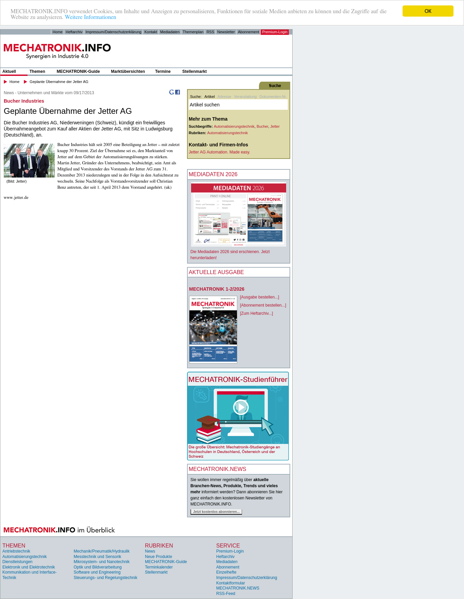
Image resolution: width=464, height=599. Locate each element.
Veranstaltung (245, 97)
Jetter (275, 126)
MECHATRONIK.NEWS (237, 588)
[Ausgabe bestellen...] (259, 297)
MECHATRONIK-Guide (78, 71)
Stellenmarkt (194, 71)
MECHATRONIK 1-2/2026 (216, 289)
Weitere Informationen (90, 17)
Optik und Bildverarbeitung (98, 567)
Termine (163, 71)
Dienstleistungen (17, 561)
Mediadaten (170, 32)
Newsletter (226, 32)
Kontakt (150, 32)
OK (428, 11)
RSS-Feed (225, 593)
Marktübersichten (128, 71)
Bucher (262, 126)
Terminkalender (159, 567)
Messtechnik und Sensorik (97, 556)
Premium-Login (274, 32)
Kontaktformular (230, 583)
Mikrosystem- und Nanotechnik (102, 561)
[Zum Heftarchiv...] (256, 313)
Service (228, 545)
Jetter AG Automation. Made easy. (219, 152)
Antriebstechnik (16, 551)
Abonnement (248, 32)
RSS (210, 32)
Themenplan (193, 32)
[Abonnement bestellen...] (263, 305)
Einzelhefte (226, 572)
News (150, 551)
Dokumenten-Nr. (272, 97)
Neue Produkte (158, 556)
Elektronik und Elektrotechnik (28, 567)
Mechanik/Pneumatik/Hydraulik (102, 551)
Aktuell (9, 71)
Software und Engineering (97, 572)
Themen (37, 71)
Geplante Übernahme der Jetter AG (59, 82)
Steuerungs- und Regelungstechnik (105, 577)
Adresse (224, 97)
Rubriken (159, 545)
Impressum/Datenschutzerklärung (113, 32)
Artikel (209, 97)
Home (57, 32)
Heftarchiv (74, 32)
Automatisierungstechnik (234, 126)
